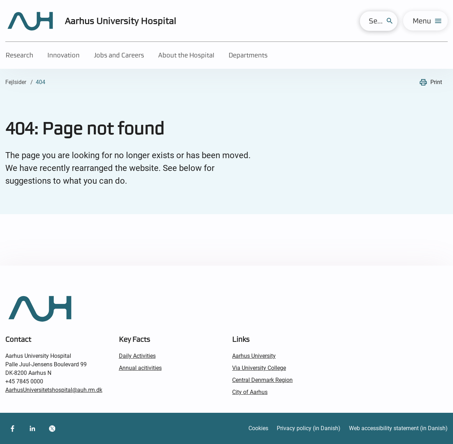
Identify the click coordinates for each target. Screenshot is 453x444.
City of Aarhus (250, 392)
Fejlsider (15, 82)
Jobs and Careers (119, 55)
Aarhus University (254, 356)
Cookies (258, 428)
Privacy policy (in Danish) (308, 428)
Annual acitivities (140, 368)
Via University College (259, 368)
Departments (248, 55)
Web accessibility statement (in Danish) (398, 428)
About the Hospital (186, 55)
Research (19, 55)
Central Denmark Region (262, 380)
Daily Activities (137, 356)
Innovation (63, 55)
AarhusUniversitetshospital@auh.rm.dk (53, 390)
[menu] (425, 20)
